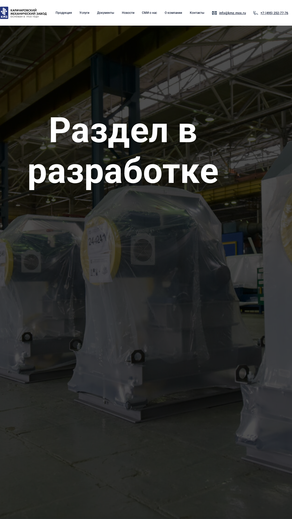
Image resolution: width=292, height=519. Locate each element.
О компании (173, 13)
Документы (105, 13)
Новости (128, 13)
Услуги (84, 13)
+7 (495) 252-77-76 (274, 13)
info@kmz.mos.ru (232, 13)
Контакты (197, 13)
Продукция (64, 13)
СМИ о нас (149, 13)
